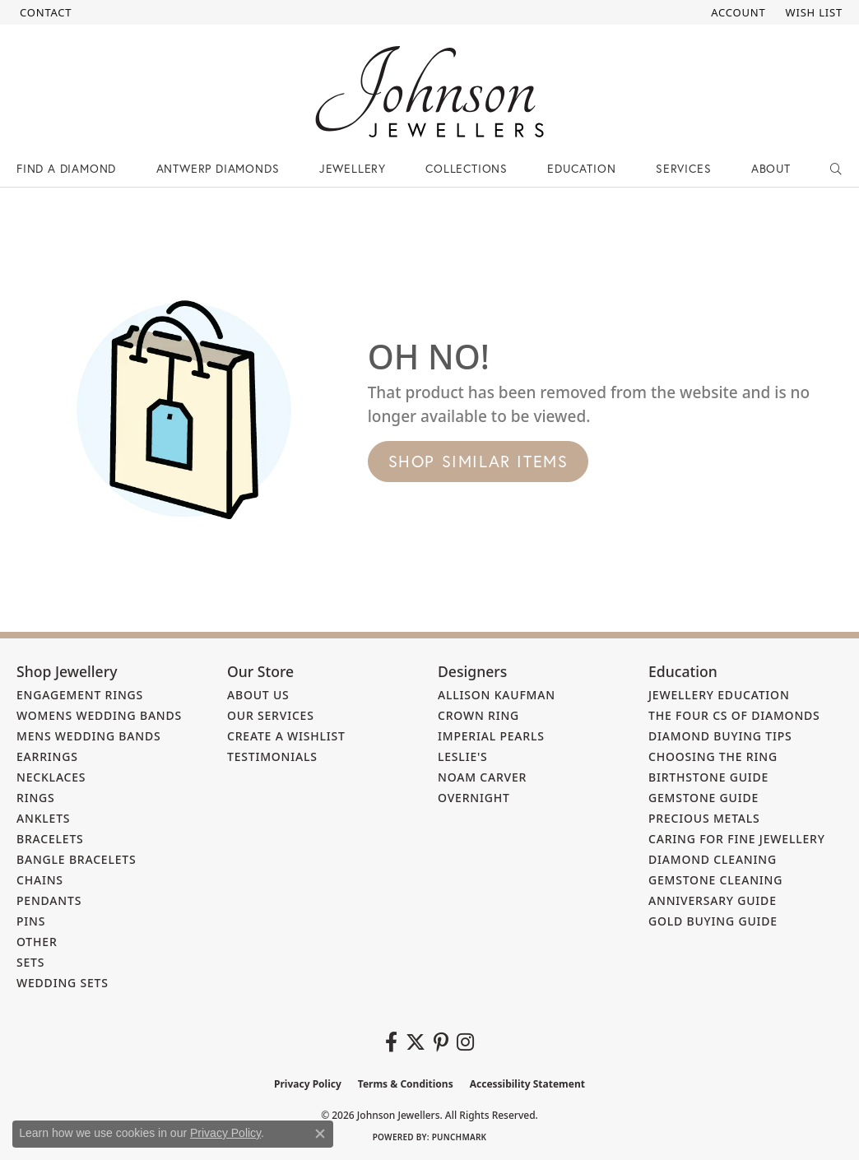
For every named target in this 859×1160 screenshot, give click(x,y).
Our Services (270, 715)
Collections (466, 168)
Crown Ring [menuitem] (478, 715)
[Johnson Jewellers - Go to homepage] (429, 92)
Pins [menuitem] (30, 921)
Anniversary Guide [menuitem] (712, 900)
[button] (736, 12)
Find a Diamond (66, 168)
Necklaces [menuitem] (51, 777)
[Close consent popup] (320, 1134)
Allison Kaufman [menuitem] (496, 695)
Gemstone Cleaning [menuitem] (715, 880)
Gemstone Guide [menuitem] (703, 797)
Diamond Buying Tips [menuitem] (720, 736)
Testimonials (272, 756)
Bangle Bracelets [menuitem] (76, 859)
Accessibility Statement (527, 1084)
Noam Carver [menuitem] (482, 777)
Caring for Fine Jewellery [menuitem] (736, 839)
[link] (44, 12)
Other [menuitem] (37, 941)
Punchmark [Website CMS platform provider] (459, 1137)
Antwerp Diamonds (218, 168)
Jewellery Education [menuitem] (719, 695)
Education (581, 168)
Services (683, 168)
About (771, 168)
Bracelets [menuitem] (50, 839)
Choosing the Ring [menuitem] (713, 756)
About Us (258, 695)
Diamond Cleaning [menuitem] (712, 859)
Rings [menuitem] (35, 797)
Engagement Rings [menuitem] (79, 695)
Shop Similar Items (478, 461)
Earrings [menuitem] (47, 756)
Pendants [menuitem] (48, 900)
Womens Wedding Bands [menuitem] (99, 715)
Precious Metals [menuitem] (704, 818)
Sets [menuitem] (30, 962)
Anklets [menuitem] (43, 818)
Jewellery (352, 168)
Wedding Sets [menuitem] (62, 983)
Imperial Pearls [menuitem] (491, 736)
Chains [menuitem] (39, 880)
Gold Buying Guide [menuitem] (713, 921)
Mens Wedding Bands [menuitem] (88, 736)
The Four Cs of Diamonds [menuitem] (734, 715)
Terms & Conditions (405, 1084)
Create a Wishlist (286, 736)
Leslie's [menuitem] (463, 756)
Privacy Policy (307, 1084)
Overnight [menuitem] (474, 797)
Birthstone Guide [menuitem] (708, 777)
